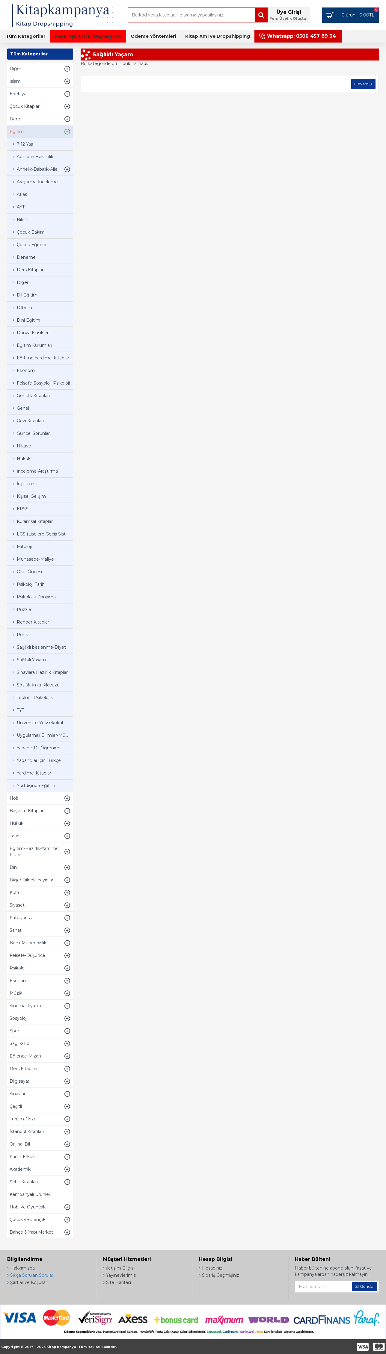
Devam (361, 83)
